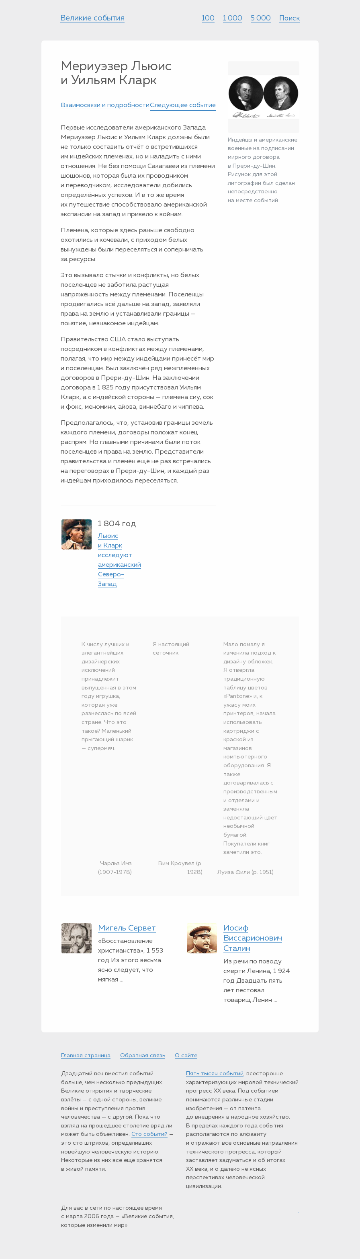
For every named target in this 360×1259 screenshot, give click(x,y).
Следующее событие (183, 105)
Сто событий (149, 1134)
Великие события (92, 18)
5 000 (261, 18)
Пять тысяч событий (214, 1074)
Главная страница (85, 1055)
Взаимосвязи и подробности (105, 105)
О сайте (186, 1055)
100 (208, 18)
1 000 (232, 18)
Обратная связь (142, 1055)
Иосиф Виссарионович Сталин (252, 938)
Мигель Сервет (127, 928)
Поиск (289, 18)
